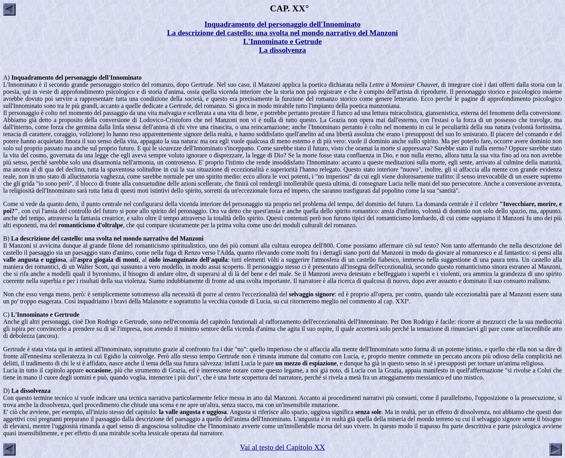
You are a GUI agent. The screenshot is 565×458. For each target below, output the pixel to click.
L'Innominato (29, 314)
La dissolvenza (31, 390)
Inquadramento (32, 77)
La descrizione (30, 238)
